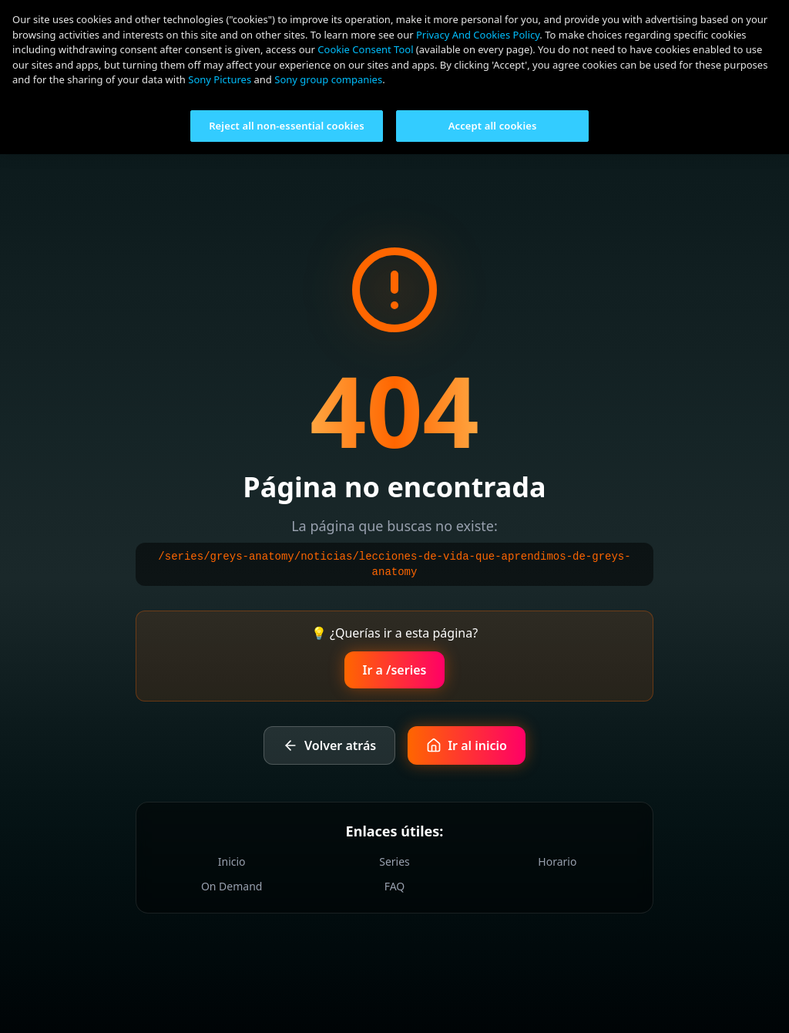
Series (394, 861)
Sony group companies (328, 79)
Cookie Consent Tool (365, 49)
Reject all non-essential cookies (286, 126)
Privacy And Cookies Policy (477, 35)
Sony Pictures (219, 79)
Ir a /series (395, 669)
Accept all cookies (492, 126)
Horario (557, 861)
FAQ (394, 886)
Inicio (232, 861)
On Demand (232, 886)
